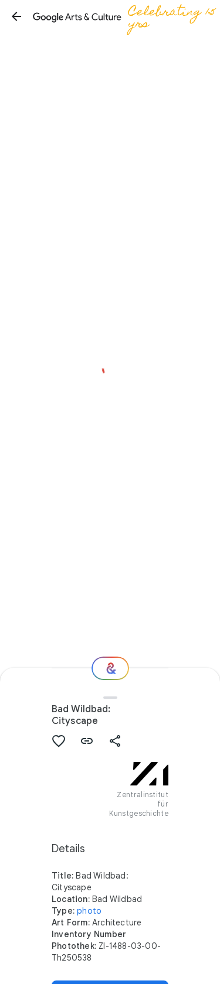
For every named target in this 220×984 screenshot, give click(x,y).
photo (89, 911)
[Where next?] (110, 668)
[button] (16, 16)
